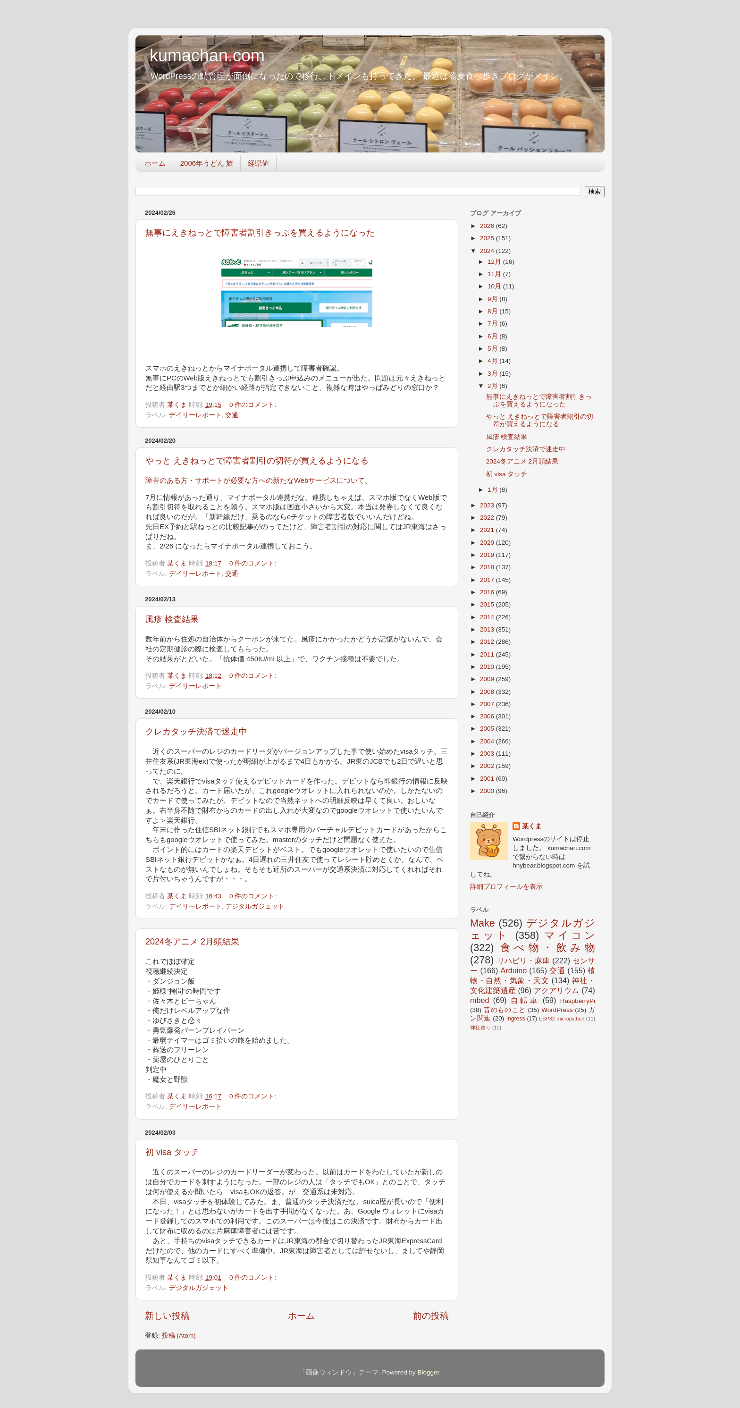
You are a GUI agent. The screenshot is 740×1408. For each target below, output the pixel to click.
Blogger (428, 1372)
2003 (488, 753)
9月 (493, 299)
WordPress (557, 1009)
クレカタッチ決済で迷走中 (196, 731)
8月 (493, 311)
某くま (532, 826)
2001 (488, 778)
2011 (488, 654)
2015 (488, 604)
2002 (488, 765)
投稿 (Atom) (179, 1335)
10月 (495, 286)
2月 (493, 385)
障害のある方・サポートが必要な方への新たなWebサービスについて (255, 480)
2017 (488, 579)
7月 (493, 323)
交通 (231, 415)
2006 (488, 716)
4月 (493, 360)
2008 (488, 691)
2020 (488, 542)
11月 (495, 274)
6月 (493, 336)
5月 (493, 348)
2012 (488, 641)
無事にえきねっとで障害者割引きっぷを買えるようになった (260, 232)
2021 (488, 529)
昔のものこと (505, 1009)
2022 (488, 517)
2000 (488, 790)
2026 (488, 225)
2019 (488, 554)
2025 (488, 238)
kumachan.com (207, 55)
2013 (488, 629)
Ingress (515, 1018)
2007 (488, 704)
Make (482, 923)
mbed (479, 1000)
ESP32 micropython (561, 1018)
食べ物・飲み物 (547, 947)
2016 (488, 592)
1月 (493, 489)
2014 (488, 617)
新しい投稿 (167, 1316)
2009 (488, 679)
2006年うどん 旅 (207, 163)
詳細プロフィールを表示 (506, 886)
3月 (493, 373)
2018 (488, 567)
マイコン (569, 935)
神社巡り (480, 1027)
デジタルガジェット (255, 906)
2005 (488, 728)
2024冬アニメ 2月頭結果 (192, 941)
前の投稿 (431, 1316)
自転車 (524, 1000)
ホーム (155, 163)
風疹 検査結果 (172, 619)
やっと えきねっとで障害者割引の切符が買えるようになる (257, 460)
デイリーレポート (195, 415)
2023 (488, 505)
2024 (488, 250)
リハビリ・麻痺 (523, 960)
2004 (488, 741)
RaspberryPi (577, 1000)
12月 (495, 261)
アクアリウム (557, 990)
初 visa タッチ (172, 1152)
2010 (488, 666)
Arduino (513, 970)
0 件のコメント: (253, 404)
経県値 (258, 163)
